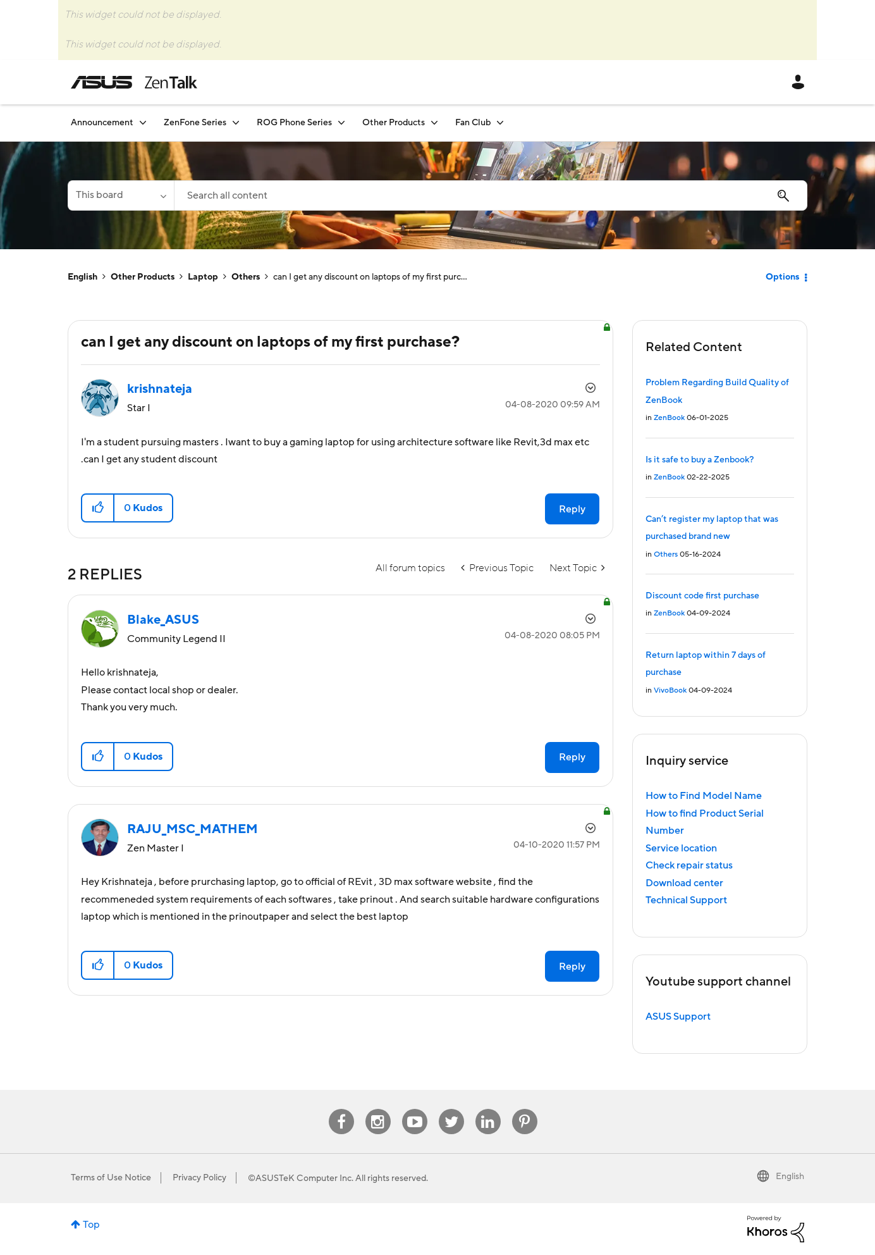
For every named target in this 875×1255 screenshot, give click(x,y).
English (82, 277)
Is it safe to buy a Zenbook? (700, 460)
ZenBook (669, 418)
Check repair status (689, 865)
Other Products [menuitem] (393, 122)
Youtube (415, 1109)
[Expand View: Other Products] (434, 122)
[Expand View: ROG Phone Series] (341, 122)
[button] (98, 508)
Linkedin (488, 1109)
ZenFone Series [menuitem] (195, 122)
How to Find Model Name (704, 795)
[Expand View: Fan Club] (500, 122)
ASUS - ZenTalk (134, 82)
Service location (681, 848)
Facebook (341, 1109)
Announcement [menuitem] (102, 122)
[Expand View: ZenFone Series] (235, 122)
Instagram (377, 1109)
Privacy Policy (199, 1178)
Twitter (451, 1109)
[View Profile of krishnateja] (159, 389)
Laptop (203, 277)
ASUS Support (678, 1016)
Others (245, 277)
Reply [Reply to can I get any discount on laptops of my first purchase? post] (572, 509)
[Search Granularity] (121, 195)
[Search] (490, 195)
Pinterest (524, 1109)
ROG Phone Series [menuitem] (294, 122)
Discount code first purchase (702, 596)
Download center (684, 883)
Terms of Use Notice (111, 1178)
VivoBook (670, 690)
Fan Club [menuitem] (473, 122)
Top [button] (91, 1224)
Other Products (142, 277)
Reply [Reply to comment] (572, 757)
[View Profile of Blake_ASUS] (163, 620)
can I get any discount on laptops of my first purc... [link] (370, 277)
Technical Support (686, 900)
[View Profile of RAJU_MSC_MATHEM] (192, 829)
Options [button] (782, 277)
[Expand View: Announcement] (143, 122)
